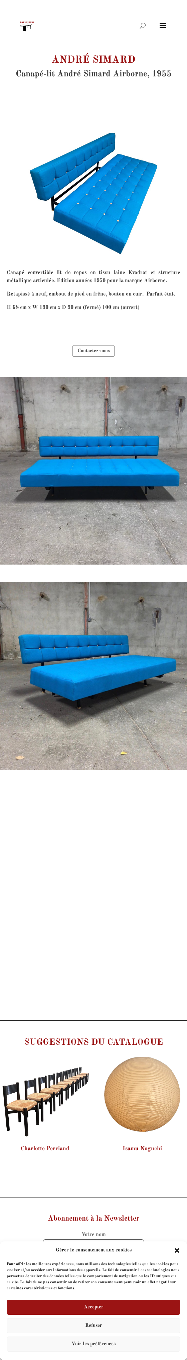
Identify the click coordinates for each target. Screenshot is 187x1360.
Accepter (94, 1307)
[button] (177, 1250)
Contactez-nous (93, 350)
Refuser (93, 1325)
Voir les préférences (93, 1344)
